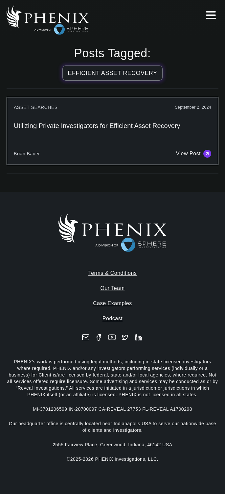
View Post (193, 154)
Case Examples (112, 303)
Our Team (113, 288)
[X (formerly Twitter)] (125, 337)
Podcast (112, 318)
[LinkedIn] (138, 337)
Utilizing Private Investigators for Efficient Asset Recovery (97, 125)
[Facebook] (99, 337)
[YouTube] (112, 337)
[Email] (86, 337)
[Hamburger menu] (210, 16)
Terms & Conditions (112, 273)
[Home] (49, 20)
